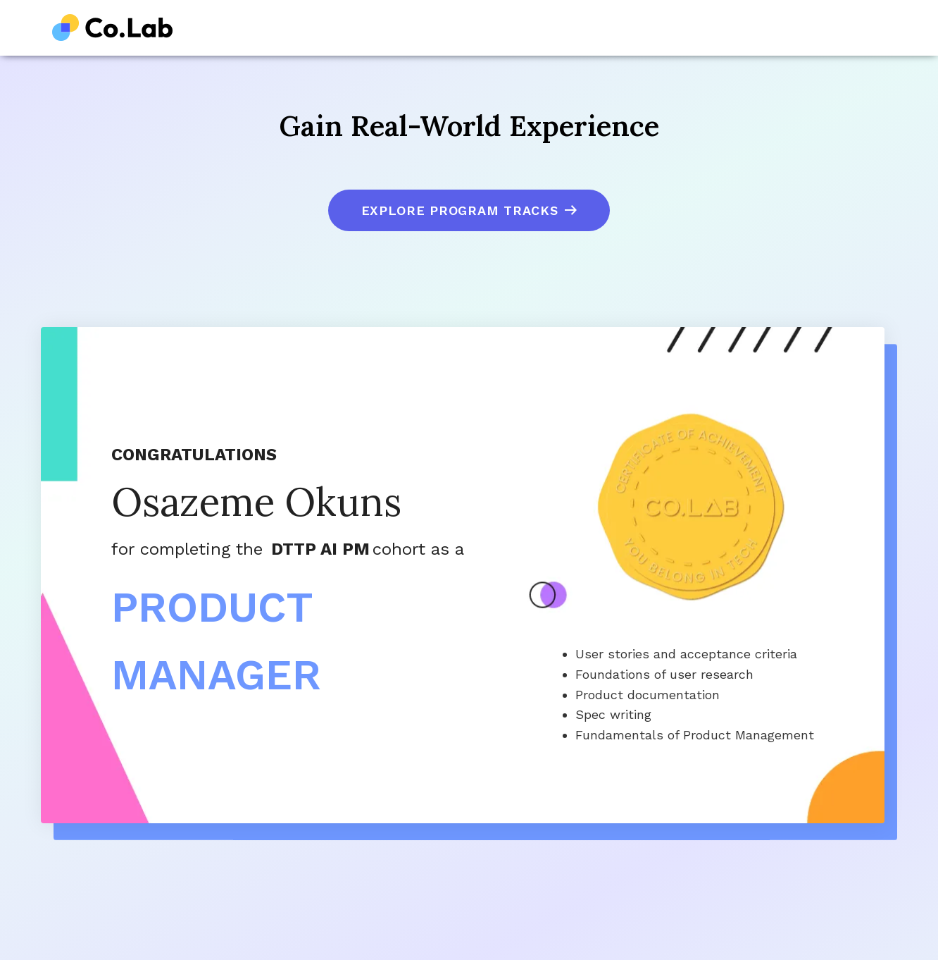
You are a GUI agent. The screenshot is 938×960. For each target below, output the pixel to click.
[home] (112, 28)
